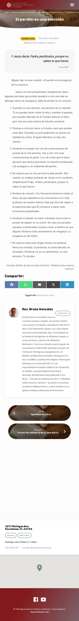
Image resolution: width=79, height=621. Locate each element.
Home (7, 12)
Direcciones (24, 535)
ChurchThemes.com (39, 612)
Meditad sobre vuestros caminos (50, 12)
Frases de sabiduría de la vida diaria (38, 432)
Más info (10, 535)
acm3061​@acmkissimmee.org (36, 548)
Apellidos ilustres (41, 414)
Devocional (42, 295)
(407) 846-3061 (12, 548)
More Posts (63, 313)
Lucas (51, 295)
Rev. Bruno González (49, 38)
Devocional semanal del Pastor (24, 12)
